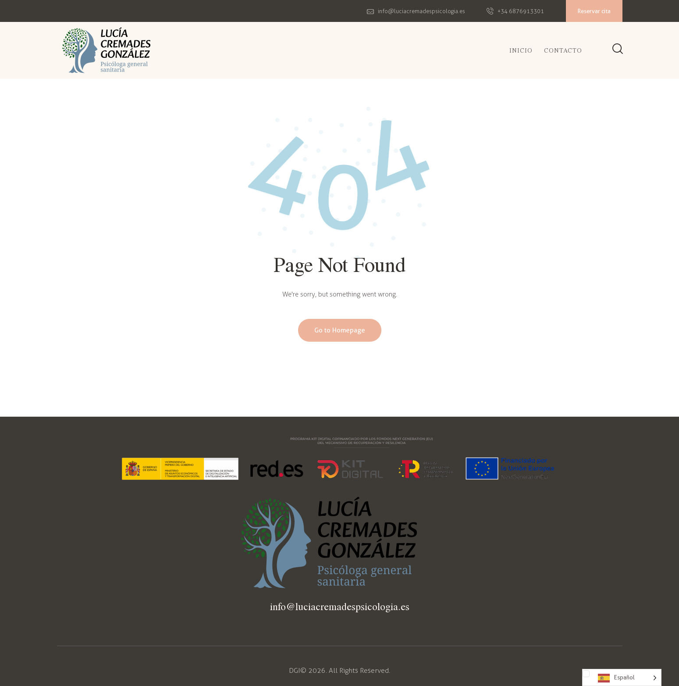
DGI (294, 670)
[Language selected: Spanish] (621, 677)
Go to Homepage (339, 330)
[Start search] (617, 50)
